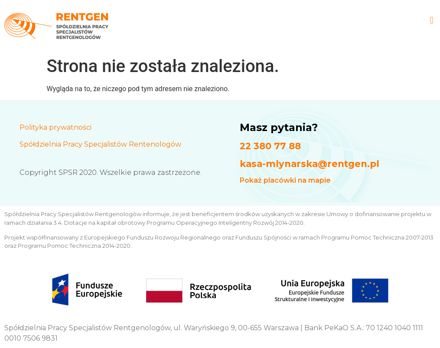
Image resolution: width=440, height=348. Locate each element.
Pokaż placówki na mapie (285, 180)
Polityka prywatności (55, 127)
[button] (431, 20)
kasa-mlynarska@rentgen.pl (309, 163)
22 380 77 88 (270, 146)
